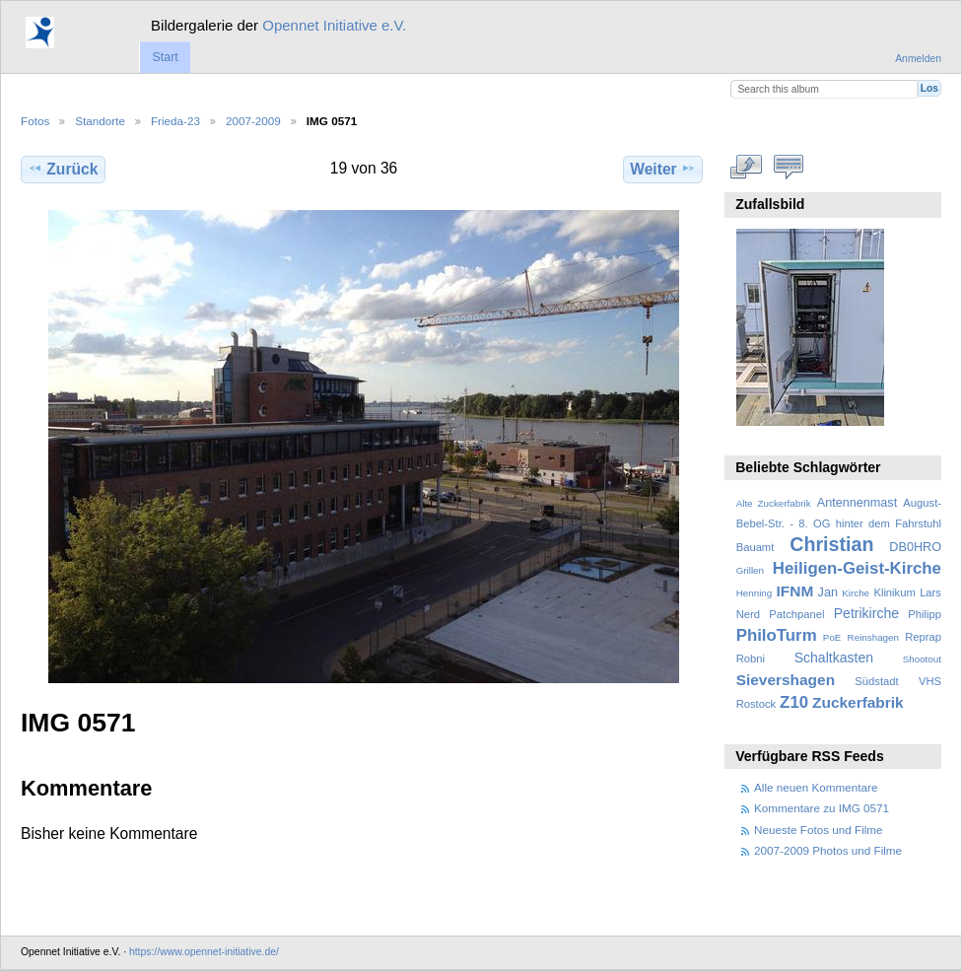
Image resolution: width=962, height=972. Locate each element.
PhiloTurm (776, 635)
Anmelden (918, 58)
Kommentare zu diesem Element (789, 166)
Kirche (855, 593)
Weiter (663, 168)
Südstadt (876, 681)
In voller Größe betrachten (746, 166)
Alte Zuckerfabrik (773, 503)
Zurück (63, 168)
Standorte (100, 120)
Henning (754, 593)
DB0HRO (915, 547)
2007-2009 (253, 120)
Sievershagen (785, 679)
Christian (831, 544)
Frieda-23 (175, 120)
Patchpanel (796, 614)
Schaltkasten (833, 657)
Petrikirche (866, 613)
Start (164, 57)
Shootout (922, 659)
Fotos (35, 120)
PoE (832, 637)
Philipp (924, 614)
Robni (750, 658)
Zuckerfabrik (858, 702)
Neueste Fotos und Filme (818, 829)
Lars (930, 592)
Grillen (750, 570)
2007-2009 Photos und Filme (828, 850)
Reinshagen (873, 637)
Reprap (923, 637)
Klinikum (894, 592)
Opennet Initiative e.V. (334, 25)
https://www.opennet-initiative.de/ (204, 951)
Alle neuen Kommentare (815, 787)
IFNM (795, 591)
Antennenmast (857, 503)
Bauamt (755, 547)
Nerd (748, 614)
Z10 (794, 702)
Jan (828, 592)
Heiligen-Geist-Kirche (857, 568)
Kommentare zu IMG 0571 (821, 807)
